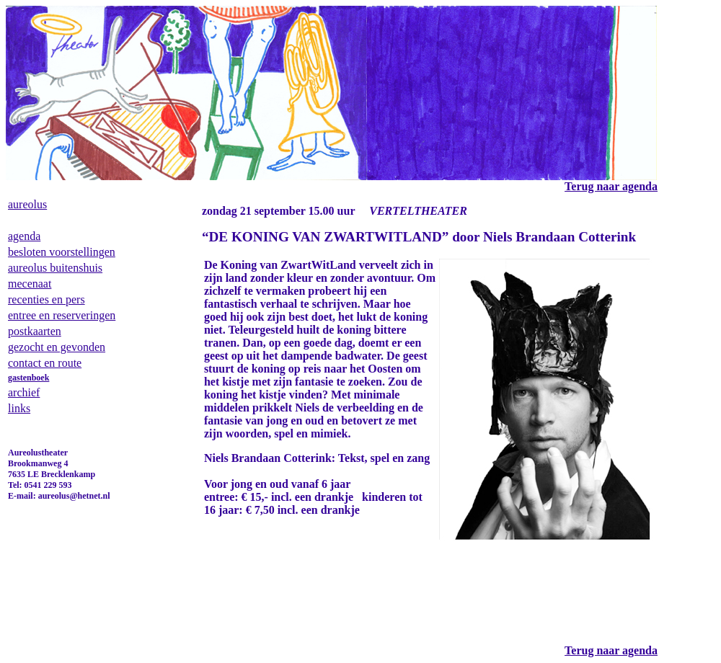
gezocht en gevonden (56, 347)
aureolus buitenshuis (55, 268)
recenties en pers (46, 299)
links (19, 408)
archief (24, 392)
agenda (24, 236)
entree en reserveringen (61, 315)
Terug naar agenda (611, 650)
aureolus (27, 204)
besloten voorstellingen (61, 252)
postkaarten (34, 331)
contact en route (44, 363)
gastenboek (28, 378)
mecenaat (29, 283)
